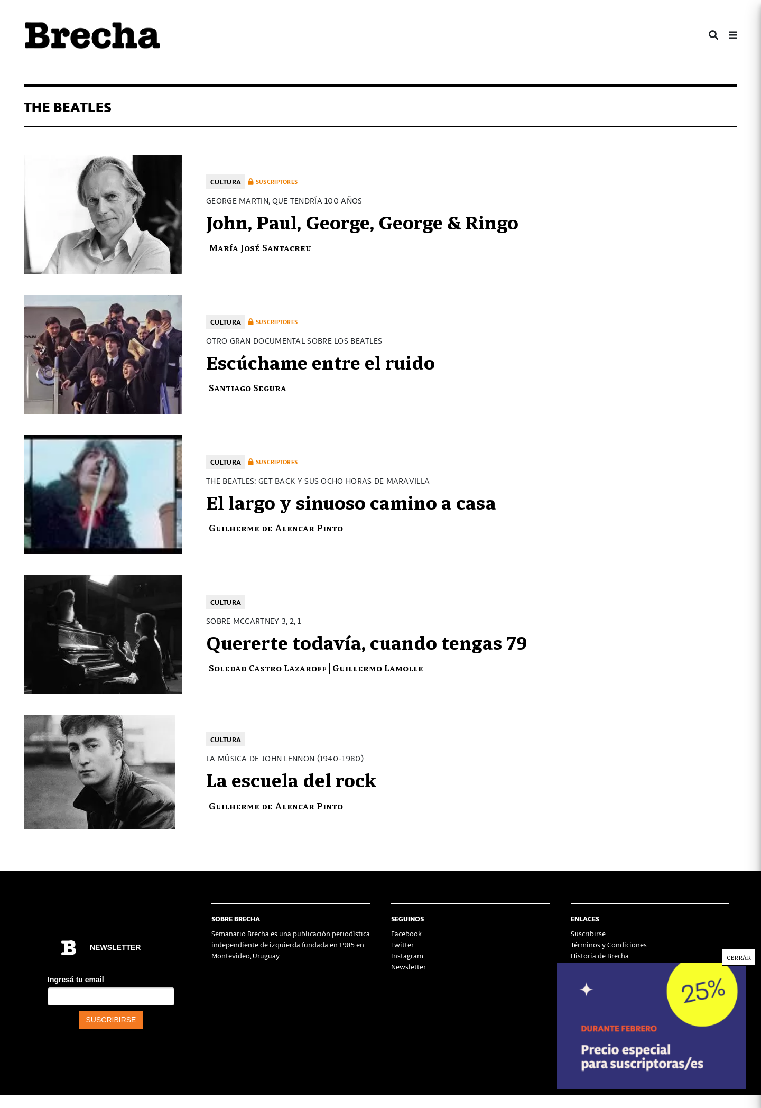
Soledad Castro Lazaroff (268, 667)
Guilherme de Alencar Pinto (276, 527)
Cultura (225, 182)
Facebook (406, 933)
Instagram (407, 955)
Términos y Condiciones (609, 944)
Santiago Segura (247, 387)
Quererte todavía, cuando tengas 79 (366, 641)
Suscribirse (588, 933)
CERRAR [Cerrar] (739, 957)
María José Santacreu (260, 247)
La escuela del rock (291, 779)
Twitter (402, 944)
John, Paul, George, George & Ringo (362, 221)
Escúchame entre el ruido (320, 361)
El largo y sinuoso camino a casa (351, 501)
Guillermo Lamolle (377, 667)
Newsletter (408, 967)
